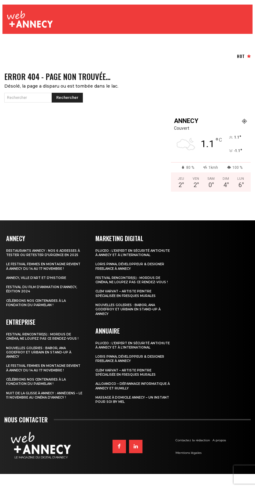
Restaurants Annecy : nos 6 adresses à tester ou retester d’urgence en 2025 (44, 256)
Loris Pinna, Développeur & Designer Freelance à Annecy (131, 272)
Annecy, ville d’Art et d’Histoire (38, 288)
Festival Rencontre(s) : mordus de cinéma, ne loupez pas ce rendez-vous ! (44, 348)
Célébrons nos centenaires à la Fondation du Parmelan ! (38, 312)
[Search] (67, 99)
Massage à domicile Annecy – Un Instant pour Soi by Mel (126, 413)
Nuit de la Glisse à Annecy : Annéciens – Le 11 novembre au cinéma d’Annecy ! (44, 413)
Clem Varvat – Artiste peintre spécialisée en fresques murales (128, 303)
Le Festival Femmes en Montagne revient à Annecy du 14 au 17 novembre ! (44, 274)
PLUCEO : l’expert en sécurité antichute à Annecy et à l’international (124, 256)
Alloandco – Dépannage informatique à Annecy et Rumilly (133, 400)
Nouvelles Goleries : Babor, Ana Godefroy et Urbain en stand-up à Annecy (41, 366)
